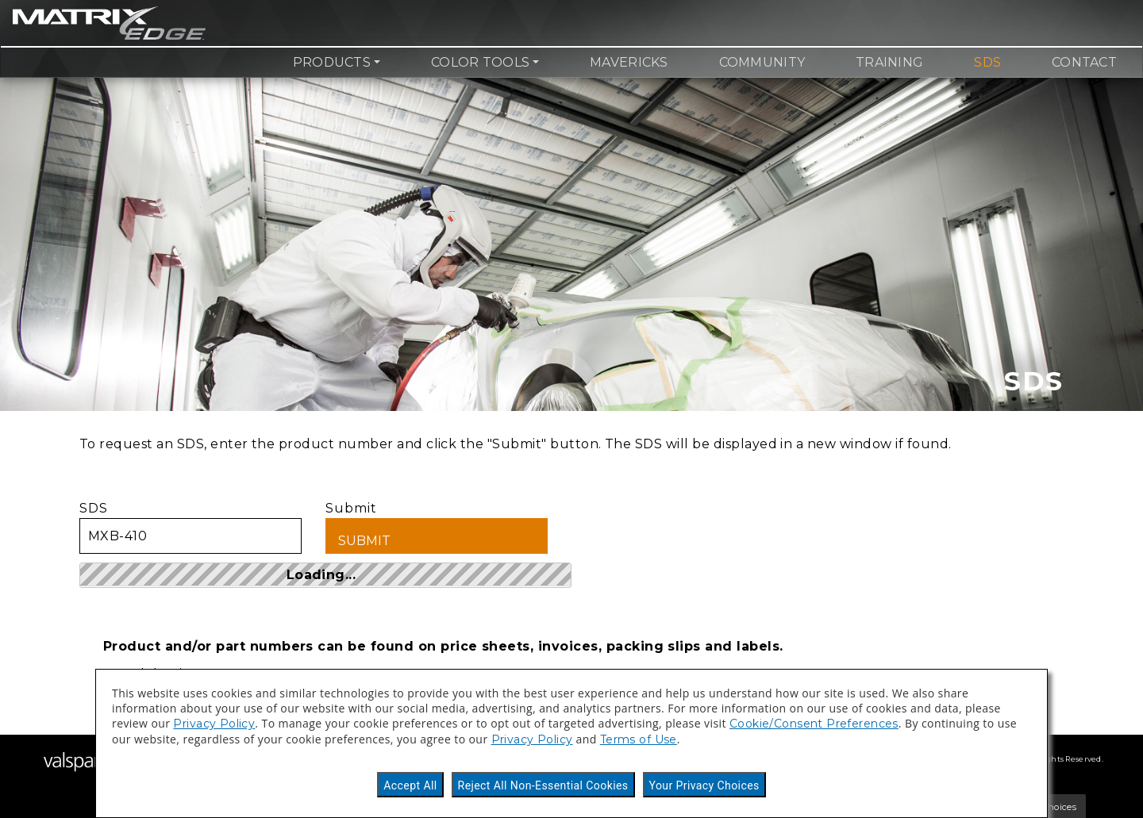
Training (889, 62)
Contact (1084, 62)
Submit (436, 527)
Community (762, 62)
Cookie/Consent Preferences (814, 723)
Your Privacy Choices (704, 785)
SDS (987, 62)
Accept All (410, 785)
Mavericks (629, 62)
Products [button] (332, 62)
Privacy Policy (214, 723)
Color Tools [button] (480, 62)
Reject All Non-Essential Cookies (543, 785)
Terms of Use (638, 739)
